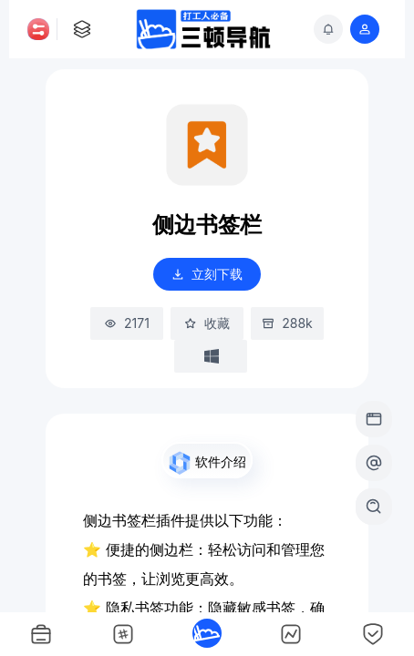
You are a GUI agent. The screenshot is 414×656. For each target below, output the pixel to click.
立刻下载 (207, 274)
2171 (127, 323)
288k (287, 323)
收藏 (207, 323)
